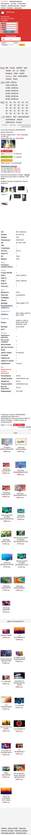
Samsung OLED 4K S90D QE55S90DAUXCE (21, 563)
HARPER (19, 68)
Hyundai (8, 70)
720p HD (19, 119)
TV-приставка (21, 3)
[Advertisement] (15, 56)
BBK (7, 68)
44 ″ (11, 107)
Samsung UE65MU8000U (19, 587)
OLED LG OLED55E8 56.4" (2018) (6, 798)
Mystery (22, 70)
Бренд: (2, 68)
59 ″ (23, 113)
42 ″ (27, 105)
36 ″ (27, 102)
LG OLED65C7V (19, 729)
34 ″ (19, 102)
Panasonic (9, 73)
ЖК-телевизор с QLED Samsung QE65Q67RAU (19, 775)
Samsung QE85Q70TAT (6, 540)
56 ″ (11, 113)
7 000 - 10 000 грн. (12, 85)
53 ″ (23, 110)
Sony (14, 76)
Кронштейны (18, 8)
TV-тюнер (13, 3)
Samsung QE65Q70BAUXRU (7, 448)
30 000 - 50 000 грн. (12, 96)
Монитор (23, 5)
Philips (16, 73)
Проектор (4, 5)
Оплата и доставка (7, 830)
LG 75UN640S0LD (19, 751)
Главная (4, 828)
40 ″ (19, 105)
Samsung (9, 76)
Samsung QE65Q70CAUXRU (7, 563)
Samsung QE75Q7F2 (21, 516)
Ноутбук (3, 8)
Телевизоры (4, 1)
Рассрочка (22, 828)
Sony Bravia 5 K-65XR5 (6, 728)
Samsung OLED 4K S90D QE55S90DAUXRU (6, 517)
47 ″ (23, 107)
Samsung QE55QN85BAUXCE (20, 471)
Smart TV (9, 116)
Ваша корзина (11, 36)
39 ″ (15, 105)
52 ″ (19, 110)
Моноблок (10, 8)
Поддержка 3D (10, 119)
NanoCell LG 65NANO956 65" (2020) (19, 683)
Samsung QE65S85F (6, 609)
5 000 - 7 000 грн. (11, 82)
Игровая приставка (13, 5)
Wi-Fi (14, 116)
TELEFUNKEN (22, 76)
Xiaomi (15, 79)
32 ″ (11, 102)
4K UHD (18, 122)
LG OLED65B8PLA (19, 636)
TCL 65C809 (19, 705)
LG (17, 70)
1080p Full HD (10, 122)
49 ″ (7, 110)
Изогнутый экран (23, 116)
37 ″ (7, 105)
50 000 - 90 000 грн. (12, 99)
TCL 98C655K (6, 681)
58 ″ (19, 113)
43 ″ (7, 107)
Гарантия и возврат (21, 830)
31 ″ (7, 102)
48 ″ (27, 107)
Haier (25, 68)
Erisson (12, 68)
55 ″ (7, 113)
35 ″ (23, 102)
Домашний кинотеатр (15, 1)
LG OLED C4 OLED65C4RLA (6, 751)
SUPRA (22, 73)
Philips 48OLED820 (6, 774)
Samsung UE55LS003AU (21, 448)
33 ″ (15, 102)
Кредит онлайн (13, 828)
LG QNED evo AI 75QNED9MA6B (19, 658)
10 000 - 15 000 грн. (12, 87)
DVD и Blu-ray (5, 3)
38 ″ (11, 105)
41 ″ (23, 105)
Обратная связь (21, 833)
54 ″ (27, 110)
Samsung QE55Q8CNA (6, 587)
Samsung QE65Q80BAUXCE (20, 494)
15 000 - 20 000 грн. (12, 90)
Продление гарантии (8, 833)
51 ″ (15, 110)
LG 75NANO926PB (6, 706)
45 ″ (15, 107)
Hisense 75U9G (6, 635)
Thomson (9, 79)
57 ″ (15, 113)
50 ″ (11, 110)
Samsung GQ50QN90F (6, 470)
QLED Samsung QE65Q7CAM (6, 660)
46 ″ (19, 107)
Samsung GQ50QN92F (6, 493)
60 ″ (27, 113)
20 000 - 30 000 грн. (12, 93)
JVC (13, 70)
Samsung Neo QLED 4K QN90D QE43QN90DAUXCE (20, 539)
